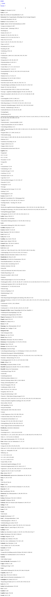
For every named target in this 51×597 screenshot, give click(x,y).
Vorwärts (2, 5)
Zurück (3, 3)
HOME (2, 1)
